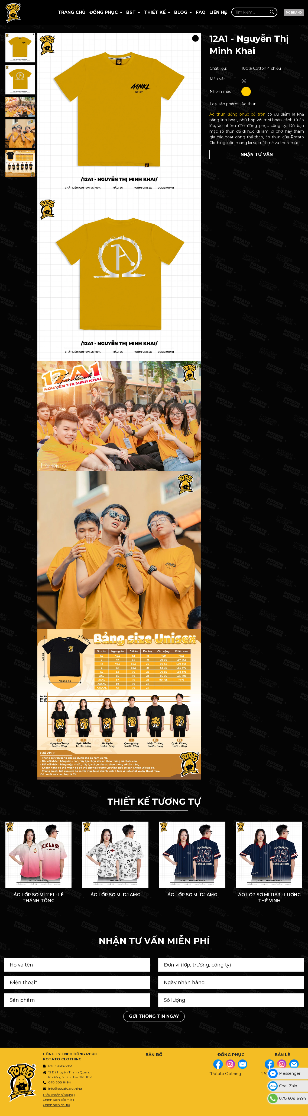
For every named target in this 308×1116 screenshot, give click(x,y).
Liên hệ (218, 12)
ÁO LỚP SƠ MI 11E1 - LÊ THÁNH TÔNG (39, 897)
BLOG (181, 12)
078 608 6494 (59, 1082)
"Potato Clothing (225, 1073)
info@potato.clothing (65, 1088)
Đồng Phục (104, 12)
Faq (201, 12)
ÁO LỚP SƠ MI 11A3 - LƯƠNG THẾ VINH (269, 897)
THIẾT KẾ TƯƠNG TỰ (154, 801)
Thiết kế (155, 12)
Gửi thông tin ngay (154, 1016)
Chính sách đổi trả (56, 1105)
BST (131, 12)
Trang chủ (72, 12)
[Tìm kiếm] (271, 12)
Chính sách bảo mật (57, 1100)
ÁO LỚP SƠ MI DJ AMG (115, 894)
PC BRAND (294, 12)
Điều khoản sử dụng (58, 1095)
